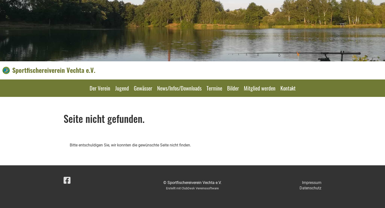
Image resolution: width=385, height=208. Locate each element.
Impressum (311, 182)
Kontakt (288, 88)
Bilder (233, 88)
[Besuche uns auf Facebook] (67, 180)
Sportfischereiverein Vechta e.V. (53, 70)
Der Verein (100, 88)
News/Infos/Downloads (179, 88)
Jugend (122, 88)
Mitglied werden (259, 88)
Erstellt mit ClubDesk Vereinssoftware (192, 188)
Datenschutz (310, 188)
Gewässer (143, 88)
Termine (214, 88)
